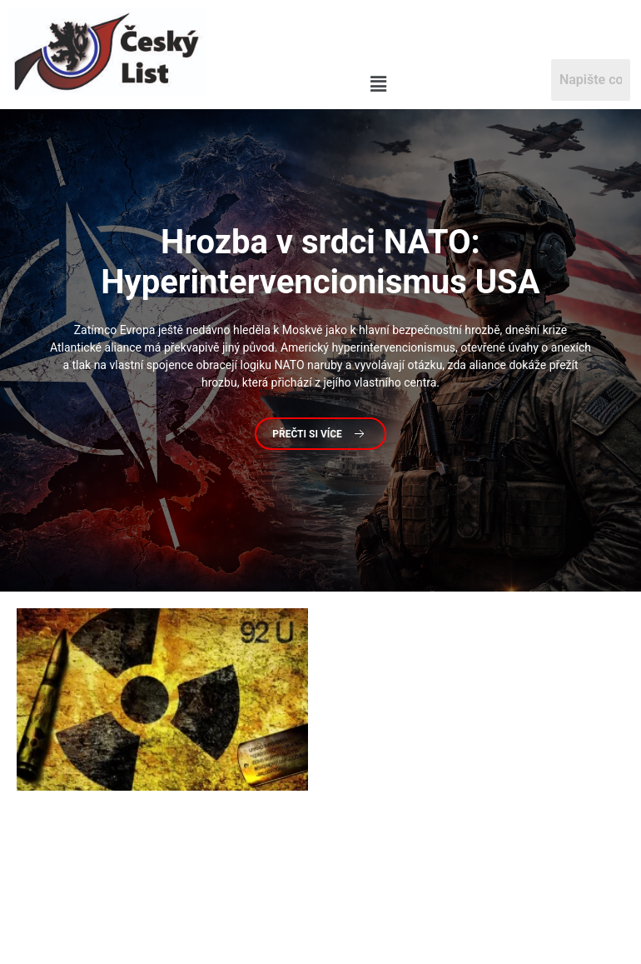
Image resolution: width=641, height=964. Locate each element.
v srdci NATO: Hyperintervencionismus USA (320, 262)
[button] (378, 85)
